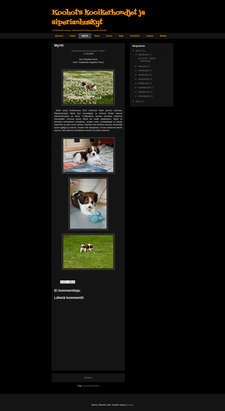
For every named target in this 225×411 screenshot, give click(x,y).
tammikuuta (144, 96)
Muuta (163, 36)
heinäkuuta (144, 70)
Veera (109, 36)
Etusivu (59, 36)
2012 (138, 101)
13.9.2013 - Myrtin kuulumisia (146, 59)
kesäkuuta (143, 74)
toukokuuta (144, 79)
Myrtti (85, 36)
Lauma (149, 36)
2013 (138, 51)
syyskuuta (143, 54)
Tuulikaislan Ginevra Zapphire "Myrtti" (88, 51)
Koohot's (135, 36)
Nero (97, 36)
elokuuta (142, 66)
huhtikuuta (143, 83)
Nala (121, 36)
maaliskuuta (144, 87)
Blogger (129, 405)
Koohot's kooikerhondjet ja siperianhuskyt (98, 17)
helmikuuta (144, 92)
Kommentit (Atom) (91, 386)
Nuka (72, 36)
